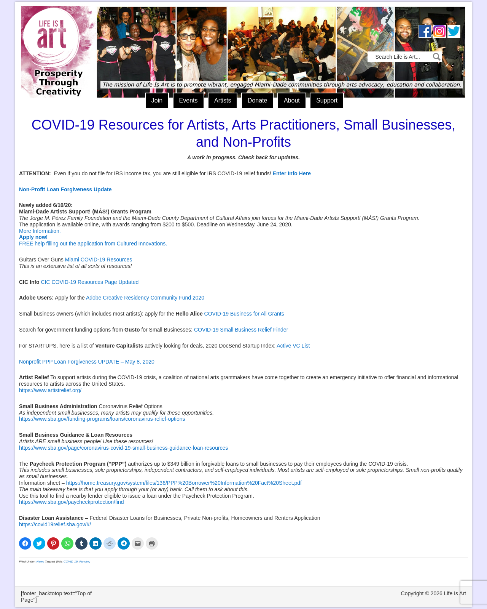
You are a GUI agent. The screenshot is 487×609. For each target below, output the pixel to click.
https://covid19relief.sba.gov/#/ (55, 524)
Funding (84, 561)
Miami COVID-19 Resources (98, 259)
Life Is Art (56, 41)
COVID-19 (71, 561)
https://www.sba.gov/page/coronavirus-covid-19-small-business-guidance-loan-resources (123, 448)
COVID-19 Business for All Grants (244, 314)
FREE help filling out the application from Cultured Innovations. (93, 243)
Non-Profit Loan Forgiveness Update (65, 189)
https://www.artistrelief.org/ (50, 390)
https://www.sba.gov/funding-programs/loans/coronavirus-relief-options (102, 419)
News (40, 561)
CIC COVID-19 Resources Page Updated (90, 282)
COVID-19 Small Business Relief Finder (241, 330)
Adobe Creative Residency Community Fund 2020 (145, 298)
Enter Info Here (292, 173)
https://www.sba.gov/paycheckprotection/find (71, 502)
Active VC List (293, 346)
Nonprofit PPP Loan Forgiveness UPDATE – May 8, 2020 (86, 362)
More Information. (40, 231)
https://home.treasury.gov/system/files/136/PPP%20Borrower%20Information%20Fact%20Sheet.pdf (184, 483)
